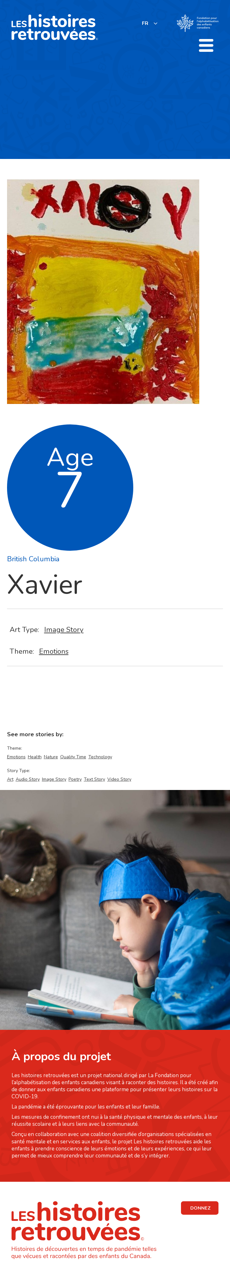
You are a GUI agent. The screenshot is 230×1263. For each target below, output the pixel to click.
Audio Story (28, 779)
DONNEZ (200, 1208)
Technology (100, 757)
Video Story (119, 779)
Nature (51, 757)
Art (10, 779)
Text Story (94, 779)
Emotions (54, 651)
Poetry (75, 779)
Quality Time (73, 757)
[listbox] (150, 23)
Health (35, 757)
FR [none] (145, 23)
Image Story (64, 630)
